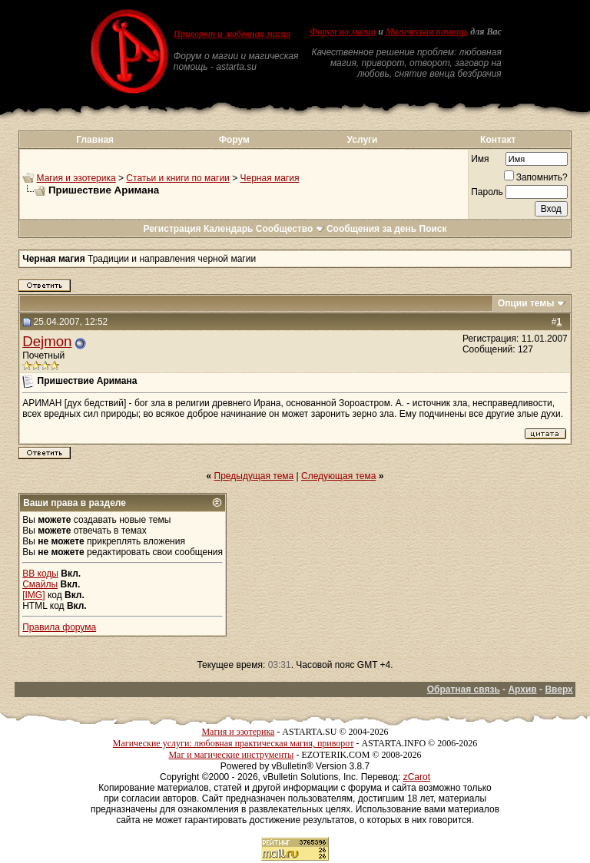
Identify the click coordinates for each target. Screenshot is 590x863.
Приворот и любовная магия (232, 33)
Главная (95, 139)
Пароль (487, 192)
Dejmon (46, 341)
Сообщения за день (371, 228)
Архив (522, 689)
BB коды (40, 573)
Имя (480, 159)
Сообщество (290, 228)
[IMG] (33, 595)
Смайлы (40, 584)
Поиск (433, 228)
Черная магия (270, 178)
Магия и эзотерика (76, 178)
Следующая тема (338, 476)
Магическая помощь (427, 31)
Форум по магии (343, 31)
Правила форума (59, 627)
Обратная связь (463, 689)
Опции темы (526, 303)
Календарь (229, 228)
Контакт (497, 139)
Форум (234, 139)
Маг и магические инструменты (230, 754)
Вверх (558, 689)
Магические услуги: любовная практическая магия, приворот (233, 743)
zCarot (416, 777)
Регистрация (172, 228)
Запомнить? (536, 177)
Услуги (362, 139)
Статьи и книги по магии (177, 178)
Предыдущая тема (254, 476)
